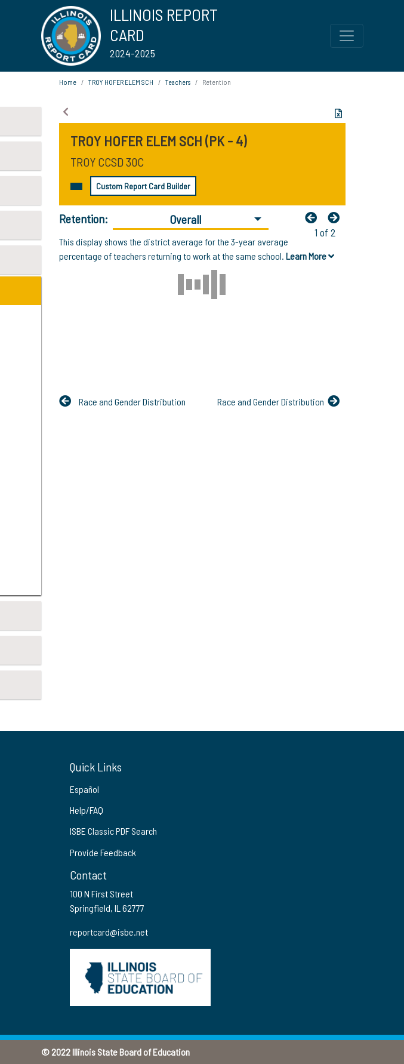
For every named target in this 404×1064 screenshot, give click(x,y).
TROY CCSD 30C (107, 162)
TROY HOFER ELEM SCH (120, 82)
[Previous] (314, 217)
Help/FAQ (86, 810)
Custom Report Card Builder (143, 186)
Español (84, 789)
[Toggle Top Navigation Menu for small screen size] (346, 36)
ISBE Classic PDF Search (113, 831)
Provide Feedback (103, 852)
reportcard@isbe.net (109, 931)
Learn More (310, 256)
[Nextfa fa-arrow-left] (337, 217)
